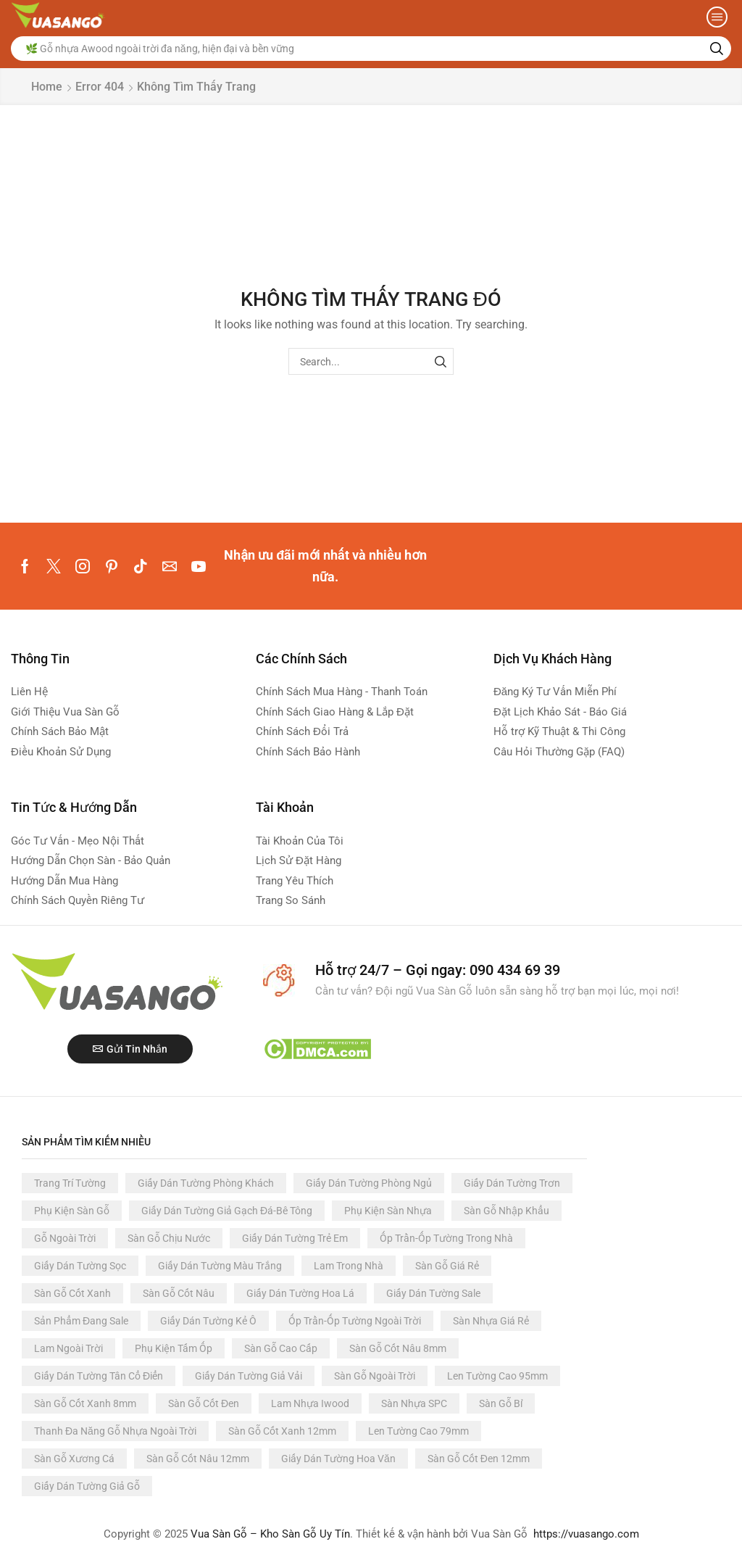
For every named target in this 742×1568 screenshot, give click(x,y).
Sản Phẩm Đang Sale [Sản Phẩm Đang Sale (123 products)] (81, 1321)
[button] (717, 17)
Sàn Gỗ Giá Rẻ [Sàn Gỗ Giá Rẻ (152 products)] (447, 1266)
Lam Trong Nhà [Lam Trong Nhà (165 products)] (348, 1266)
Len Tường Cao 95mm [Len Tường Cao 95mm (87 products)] (497, 1376)
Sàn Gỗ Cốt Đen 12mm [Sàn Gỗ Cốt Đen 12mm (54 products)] (479, 1458)
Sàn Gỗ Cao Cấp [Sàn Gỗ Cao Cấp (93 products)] (280, 1348)
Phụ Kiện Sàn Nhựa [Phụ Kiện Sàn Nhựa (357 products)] (388, 1210)
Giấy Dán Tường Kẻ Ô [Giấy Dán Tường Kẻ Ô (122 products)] (208, 1321)
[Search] (716, 48)
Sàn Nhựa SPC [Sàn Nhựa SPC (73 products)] (414, 1403)
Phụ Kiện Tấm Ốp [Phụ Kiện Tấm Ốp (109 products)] (173, 1348)
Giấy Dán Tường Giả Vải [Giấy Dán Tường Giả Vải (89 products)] (248, 1376)
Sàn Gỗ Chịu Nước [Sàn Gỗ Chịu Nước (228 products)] (169, 1238)
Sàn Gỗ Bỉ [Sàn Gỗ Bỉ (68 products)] (500, 1403)
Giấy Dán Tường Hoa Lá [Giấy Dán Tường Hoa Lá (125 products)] (300, 1293)
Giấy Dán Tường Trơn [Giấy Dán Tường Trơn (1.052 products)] (512, 1183)
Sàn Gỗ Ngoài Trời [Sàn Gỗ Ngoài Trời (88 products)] (374, 1376)
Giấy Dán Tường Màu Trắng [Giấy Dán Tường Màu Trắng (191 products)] (220, 1266)
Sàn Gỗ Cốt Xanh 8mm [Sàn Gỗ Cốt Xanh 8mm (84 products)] (85, 1403)
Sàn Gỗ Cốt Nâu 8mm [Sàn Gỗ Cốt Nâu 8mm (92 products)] (397, 1348)
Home (46, 87)
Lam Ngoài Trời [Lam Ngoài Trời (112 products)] (68, 1348)
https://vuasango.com (586, 1533)
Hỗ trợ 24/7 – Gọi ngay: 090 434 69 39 (437, 970)
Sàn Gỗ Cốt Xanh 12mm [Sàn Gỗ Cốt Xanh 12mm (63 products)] (282, 1431)
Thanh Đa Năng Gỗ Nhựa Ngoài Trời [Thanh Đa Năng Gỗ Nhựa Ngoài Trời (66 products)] (115, 1431)
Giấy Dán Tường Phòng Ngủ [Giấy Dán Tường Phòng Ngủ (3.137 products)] (369, 1183)
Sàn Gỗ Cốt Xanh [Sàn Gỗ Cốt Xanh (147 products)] (72, 1293)
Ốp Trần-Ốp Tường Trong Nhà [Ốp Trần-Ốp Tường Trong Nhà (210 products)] (446, 1238)
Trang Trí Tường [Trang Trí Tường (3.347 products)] (70, 1183)
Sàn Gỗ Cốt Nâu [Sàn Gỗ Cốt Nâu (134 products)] (178, 1293)
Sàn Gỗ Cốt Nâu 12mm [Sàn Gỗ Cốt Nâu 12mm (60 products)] (197, 1458)
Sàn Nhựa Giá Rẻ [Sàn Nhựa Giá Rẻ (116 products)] (491, 1321)
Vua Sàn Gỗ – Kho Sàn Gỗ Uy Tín (270, 1533)
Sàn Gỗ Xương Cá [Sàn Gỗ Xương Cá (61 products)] (74, 1458)
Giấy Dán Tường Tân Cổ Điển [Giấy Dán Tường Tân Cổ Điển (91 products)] (98, 1376)
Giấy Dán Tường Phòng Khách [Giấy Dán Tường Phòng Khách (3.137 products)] (206, 1183)
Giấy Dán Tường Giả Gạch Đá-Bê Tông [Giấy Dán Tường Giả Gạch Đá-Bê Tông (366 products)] (226, 1210)
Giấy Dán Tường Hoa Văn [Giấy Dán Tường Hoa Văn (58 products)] (338, 1458)
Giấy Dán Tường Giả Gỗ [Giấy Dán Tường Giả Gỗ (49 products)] (87, 1486)
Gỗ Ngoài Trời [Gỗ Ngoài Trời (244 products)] (65, 1238)
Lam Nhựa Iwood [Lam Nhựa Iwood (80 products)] (310, 1403)
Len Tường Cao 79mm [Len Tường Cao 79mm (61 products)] (418, 1431)
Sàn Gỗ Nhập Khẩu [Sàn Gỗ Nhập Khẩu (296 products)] (506, 1210)
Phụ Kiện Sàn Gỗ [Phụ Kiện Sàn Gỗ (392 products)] (71, 1210)
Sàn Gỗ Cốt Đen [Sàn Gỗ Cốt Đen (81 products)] (203, 1403)
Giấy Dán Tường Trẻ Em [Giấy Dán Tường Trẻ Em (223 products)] (295, 1238)
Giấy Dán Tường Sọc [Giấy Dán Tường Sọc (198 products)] (80, 1266)
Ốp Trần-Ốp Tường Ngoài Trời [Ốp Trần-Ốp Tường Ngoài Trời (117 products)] (354, 1321)
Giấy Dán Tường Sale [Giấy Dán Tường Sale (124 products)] (433, 1293)
